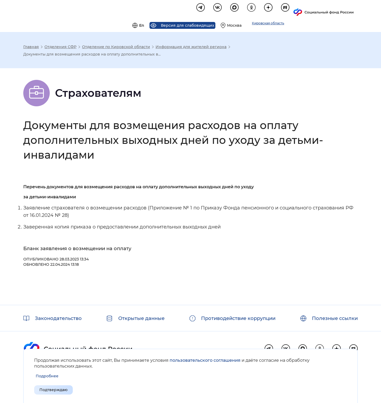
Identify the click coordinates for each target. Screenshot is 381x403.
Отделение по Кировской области (116, 47)
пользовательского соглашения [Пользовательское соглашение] (205, 358)
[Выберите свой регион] (295, 9)
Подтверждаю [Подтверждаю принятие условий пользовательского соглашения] (58, 389)
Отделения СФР (60, 47)
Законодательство (58, 318)
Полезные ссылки (335, 318)
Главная (31, 47)
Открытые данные (141, 318)
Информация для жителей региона (191, 47)
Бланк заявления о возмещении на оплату (77, 249)
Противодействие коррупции (238, 318)
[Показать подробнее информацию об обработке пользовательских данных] (47, 375)
